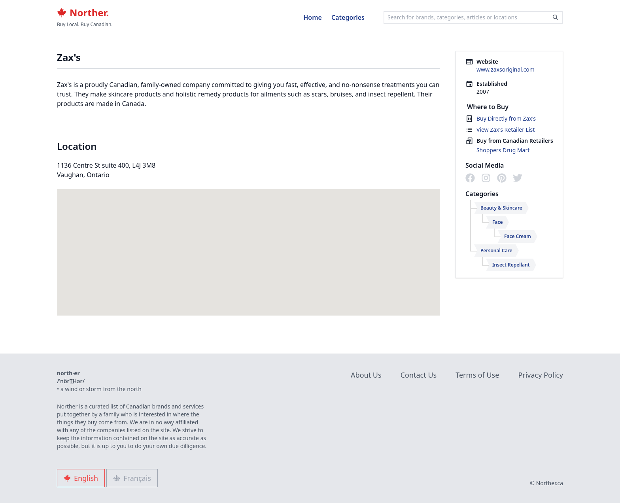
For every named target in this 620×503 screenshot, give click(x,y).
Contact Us (419, 375)
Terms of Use (477, 375)
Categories (348, 17)
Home (312, 17)
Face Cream (517, 236)
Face (497, 222)
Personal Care (496, 250)
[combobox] (473, 17)
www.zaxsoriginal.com (505, 69)
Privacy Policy (540, 375)
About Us (366, 375)
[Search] (555, 17)
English (81, 478)
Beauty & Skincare (501, 207)
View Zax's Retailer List (505, 129)
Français (132, 478)
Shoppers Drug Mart (502, 150)
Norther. (83, 12)
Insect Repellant (511, 264)
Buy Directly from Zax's (506, 118)
